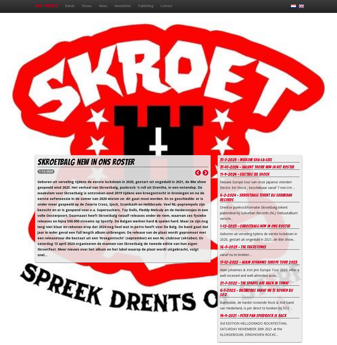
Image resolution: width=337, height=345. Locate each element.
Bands (70, 6)
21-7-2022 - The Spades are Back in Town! (254, 283)
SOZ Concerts (46, 6)
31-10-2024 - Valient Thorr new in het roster (257, 167)
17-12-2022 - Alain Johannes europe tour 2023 (258, 262)
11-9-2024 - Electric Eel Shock (244, 174)
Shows (87, 6)
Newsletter (122, 6)
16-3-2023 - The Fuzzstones (243, 247)
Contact (166, 6)
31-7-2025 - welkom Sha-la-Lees (246, 160)
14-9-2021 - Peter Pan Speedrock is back (253, 315)
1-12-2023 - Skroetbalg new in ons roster (255, 226)
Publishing (145, 6)
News (103, 6)
